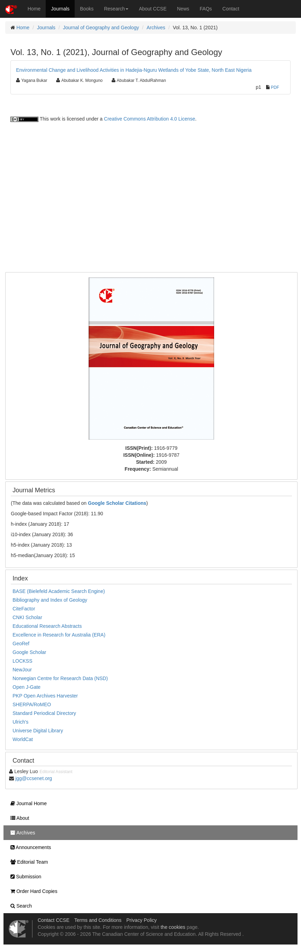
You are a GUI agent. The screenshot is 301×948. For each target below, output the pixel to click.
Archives (155, 27)
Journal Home (27, 803)
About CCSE (152, 8)
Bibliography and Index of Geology (50, 600)
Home (34, 8)
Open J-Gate (26, 687)
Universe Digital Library (38, 730)
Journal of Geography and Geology (101, 27)
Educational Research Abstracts (47, 626)
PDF (275, 87)
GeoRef (21, 643)
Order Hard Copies (32, 891)
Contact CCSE (53, 920)
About (18, 818)
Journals (60, 8)
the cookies (172, 927)
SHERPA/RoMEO (32, 704)
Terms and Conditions (97, 920)
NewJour (22, 669)
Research (116, 8)
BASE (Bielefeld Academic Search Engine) (59, 591)
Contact (231, 8)
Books (86, 8)
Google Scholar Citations (117, 503)
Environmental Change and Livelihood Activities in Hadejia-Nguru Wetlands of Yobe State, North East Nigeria (133, 70)
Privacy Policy (141, 920)
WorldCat (23, 739)
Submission (24, 876)
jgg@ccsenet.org (33, 778)
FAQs (206, 8)
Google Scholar (29, 652)
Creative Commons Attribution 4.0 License (149, 119)
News (183, 8)
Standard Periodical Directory (44, 713)
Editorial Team (27, 862)
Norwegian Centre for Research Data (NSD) (60, 678)
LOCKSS (22, 661)
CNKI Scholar (27, 617)
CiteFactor (24, 608)
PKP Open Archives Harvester (45, 696)
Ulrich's (20, 722)
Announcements (29, 847)
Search (19, 906)
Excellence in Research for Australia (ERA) (59, 635)
